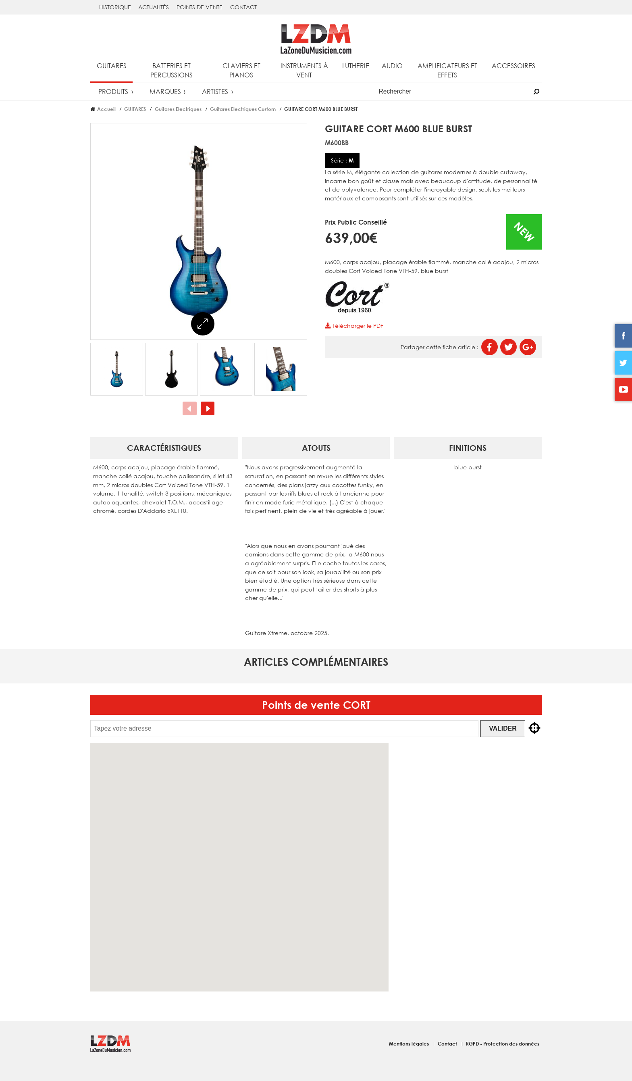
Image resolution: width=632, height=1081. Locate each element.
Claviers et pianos (241, 70)
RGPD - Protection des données (502, 1043)
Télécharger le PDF (354, 325)
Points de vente (199, 7)
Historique (115, 7)
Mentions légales (409, 1043)
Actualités (153, 7)
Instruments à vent (304, 70)
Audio (392, 65)
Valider (504, 728)
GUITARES (135, 109)
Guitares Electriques (178, 109)
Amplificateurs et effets (447, 70)
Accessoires (513, 65)
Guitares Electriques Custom (243, 109)
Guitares (112, 65)
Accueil (106, 109)
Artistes (215, 91)
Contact (243, 7)
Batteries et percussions (171, 70)
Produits (113, 91)
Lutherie (355, 65)
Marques (165, 91)
